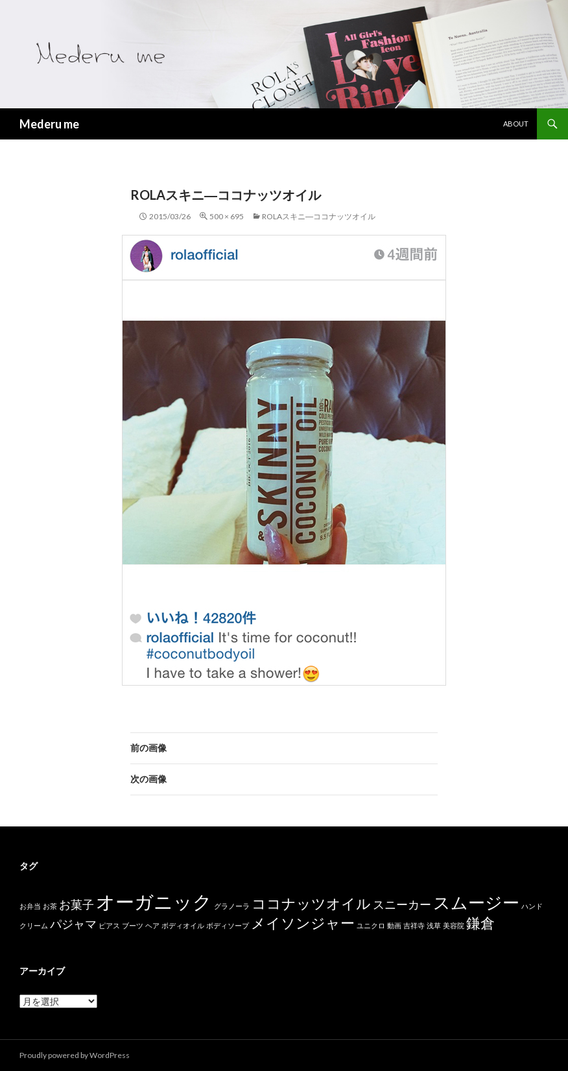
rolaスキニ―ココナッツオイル (318, 216)
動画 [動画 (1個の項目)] (394, 925)
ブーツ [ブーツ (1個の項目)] (132, 925)
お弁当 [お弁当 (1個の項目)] (30, 906)
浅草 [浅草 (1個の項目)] (434, 925)
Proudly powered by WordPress (74, 1055)
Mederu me (49, 124)
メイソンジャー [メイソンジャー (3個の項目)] (303, 923)
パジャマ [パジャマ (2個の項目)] (73, 924)
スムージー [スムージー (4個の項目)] (476, 902)
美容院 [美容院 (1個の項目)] (453, 925)
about (515, 123)
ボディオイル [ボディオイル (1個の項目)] (182, 925)
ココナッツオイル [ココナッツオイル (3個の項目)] (311, 903)
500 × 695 (226, 216)
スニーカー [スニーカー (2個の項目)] (402, 904)
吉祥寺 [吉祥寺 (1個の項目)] (414, 925)
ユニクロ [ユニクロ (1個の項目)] (371, 925)
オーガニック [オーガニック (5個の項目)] (154, 901)
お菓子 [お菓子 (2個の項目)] (76, 904)
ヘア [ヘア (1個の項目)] (152, 925)
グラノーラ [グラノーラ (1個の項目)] (232, 906)
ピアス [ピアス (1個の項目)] (109, 925)
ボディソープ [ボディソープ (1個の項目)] (227, 925)
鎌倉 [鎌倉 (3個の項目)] (480, 923)
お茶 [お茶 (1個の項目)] (50, 906)
